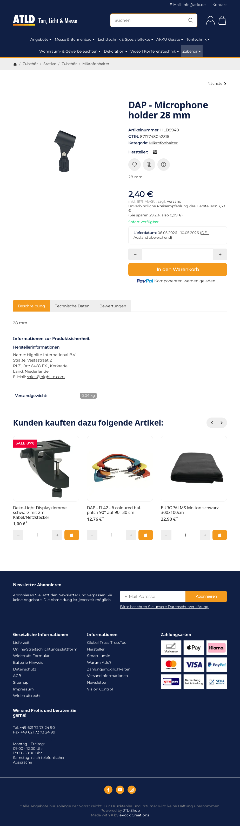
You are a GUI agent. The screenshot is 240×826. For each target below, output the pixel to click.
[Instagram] (132, 790)
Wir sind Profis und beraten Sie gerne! (44, 712)
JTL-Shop (131, 810)
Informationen (102, 634)
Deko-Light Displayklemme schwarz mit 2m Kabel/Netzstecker (40, 512)
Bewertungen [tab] (112, 305)
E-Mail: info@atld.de (187, 5)
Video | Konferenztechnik (154, 51)
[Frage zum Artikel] (163, 164)
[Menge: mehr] (220, 254)
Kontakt (219, 5)
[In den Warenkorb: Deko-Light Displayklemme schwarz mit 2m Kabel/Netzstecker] (71, 535)
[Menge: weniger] (135, 254)
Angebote (40, 39)
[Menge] (178, 254)
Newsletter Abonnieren (37, 584)
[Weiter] (222, 423)
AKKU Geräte (169, 39)
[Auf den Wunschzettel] (134, 164)
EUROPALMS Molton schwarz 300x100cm (190, 510)
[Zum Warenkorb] (222, 20)
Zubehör (191, 51)
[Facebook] (108, 790)
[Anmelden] (210, 20)
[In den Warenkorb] (177, 269)
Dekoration (115, 51)
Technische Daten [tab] (72, 305)
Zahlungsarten (176, 634)
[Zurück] (211, 423)
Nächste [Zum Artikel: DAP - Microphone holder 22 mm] (217, 83)
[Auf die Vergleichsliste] (149, 164)
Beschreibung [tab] (31, 305)
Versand (174, 201)
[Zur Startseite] (45, 20)
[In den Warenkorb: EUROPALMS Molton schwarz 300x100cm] (219, 535)
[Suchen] (153, 20)
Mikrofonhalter (163, 142)
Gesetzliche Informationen (40, 634)
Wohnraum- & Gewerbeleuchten (70, 51)
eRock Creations (134, 815)
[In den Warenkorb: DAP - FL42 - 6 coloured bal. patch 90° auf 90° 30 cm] (145, 535)
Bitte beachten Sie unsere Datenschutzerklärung (164, 607)
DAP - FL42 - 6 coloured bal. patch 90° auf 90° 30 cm (114, 510)
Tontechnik (198, 39)
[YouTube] (120, 790)
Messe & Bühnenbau (75, 39)
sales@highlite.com (46, 376)
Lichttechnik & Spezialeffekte (125, 39)
